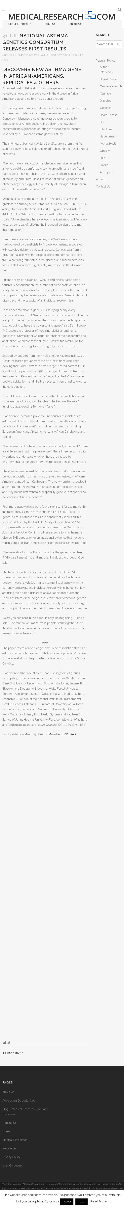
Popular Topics (20, 24)
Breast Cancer (109, 79)
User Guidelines (12, 1165)
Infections (106, 129)
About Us (50, 23)
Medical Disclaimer (14, 1139)
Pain (102, 157)
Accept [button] (67, 1201)
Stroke (104, 165)
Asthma (34, 54)
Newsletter (9, 1148)
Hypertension (108, 136)
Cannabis (106, 93)
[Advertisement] (45, 888)
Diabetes (105, 100)
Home (6, 1131)
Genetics (105, 107)
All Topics (106, 172)
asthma (18, 1053)
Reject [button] (81, 1201)
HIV (102, 122)
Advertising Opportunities (18, 1100)
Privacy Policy (11, 1157)
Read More (98, 1201)
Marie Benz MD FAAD (62, 734)
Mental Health (108, 143)
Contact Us (74, 23)
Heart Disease (108, 115)
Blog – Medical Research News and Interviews (25, 1111)
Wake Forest (49, 54)
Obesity (105, 150)
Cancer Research (111, 86)
